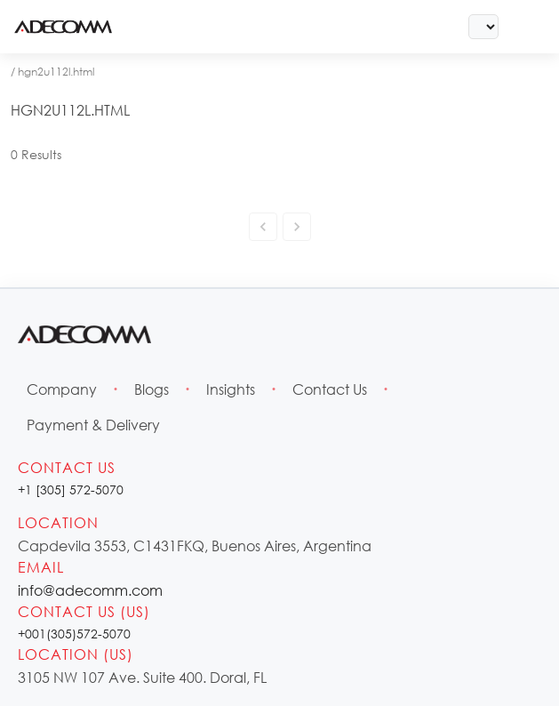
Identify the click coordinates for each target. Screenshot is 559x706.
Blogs (151, 389)
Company (62, 389)
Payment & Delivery (93, 424)
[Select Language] (483, 26)
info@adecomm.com (90, 590)
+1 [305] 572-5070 (71, 489)
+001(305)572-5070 (74, 633)
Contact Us (329, 389)
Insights (230, 389)
